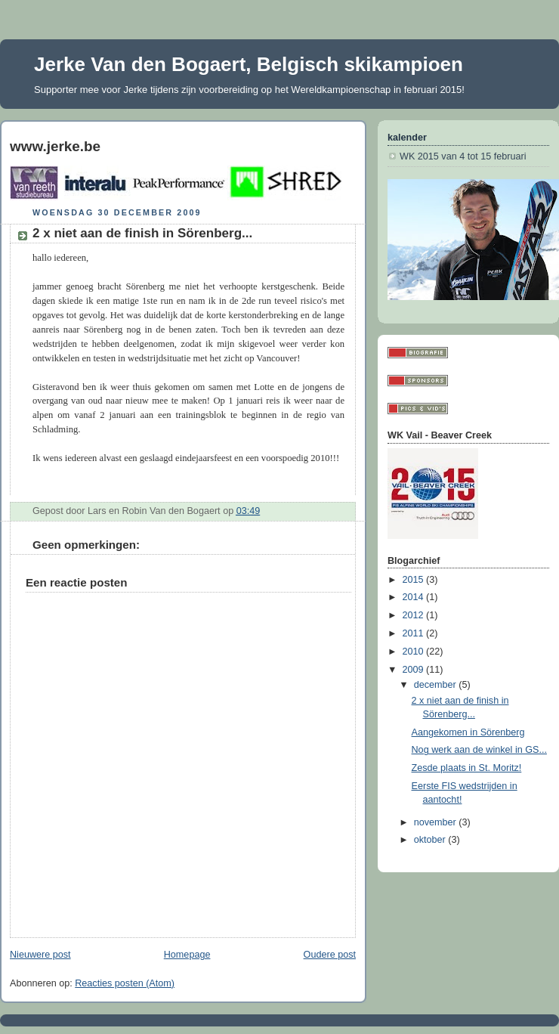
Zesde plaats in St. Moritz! (467, 768)
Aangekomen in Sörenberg (468, 732)
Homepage (187, 954)
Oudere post (330, 954)
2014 (415, 597)
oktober (431, 839)
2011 (415, 633)
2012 (415, 615)
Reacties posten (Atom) (124, 983)
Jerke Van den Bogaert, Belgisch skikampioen (248, 64)
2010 (415, 651)
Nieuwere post (40, 954)
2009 (415, 669)
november (436, 822)
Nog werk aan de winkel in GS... (479, 750)
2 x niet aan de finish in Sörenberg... (142, 233)
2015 (415, 579)
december (436, 685)
